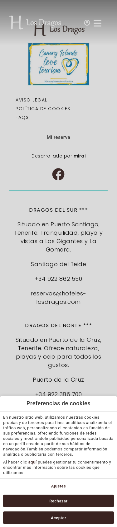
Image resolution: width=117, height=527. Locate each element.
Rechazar (58, 501)
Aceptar (58, 517)
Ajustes (58, 486)
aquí (32, 462)
